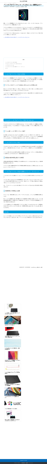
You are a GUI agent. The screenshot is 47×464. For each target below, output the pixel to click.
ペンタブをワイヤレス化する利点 (11, 62)
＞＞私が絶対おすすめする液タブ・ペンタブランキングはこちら (16, 37)
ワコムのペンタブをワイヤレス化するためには (13, 63)
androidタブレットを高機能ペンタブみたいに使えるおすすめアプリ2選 (12, 361)
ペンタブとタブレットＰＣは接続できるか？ (12, 397)
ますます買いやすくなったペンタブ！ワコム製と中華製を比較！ (12, 337)
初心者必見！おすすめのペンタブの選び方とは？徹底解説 (12, 385)
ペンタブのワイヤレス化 (9, 65)
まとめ (6, 68)
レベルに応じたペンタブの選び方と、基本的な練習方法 (12, 349)
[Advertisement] (24, 47)
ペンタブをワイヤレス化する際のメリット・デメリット (15, 66)
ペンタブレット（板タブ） (20, 6)
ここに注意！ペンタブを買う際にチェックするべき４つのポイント (12, 313)
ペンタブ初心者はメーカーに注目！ (11, 408)
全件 (26, 6)
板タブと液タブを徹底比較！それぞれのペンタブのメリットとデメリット (12, 420)
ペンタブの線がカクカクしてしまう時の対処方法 (12, 373)
